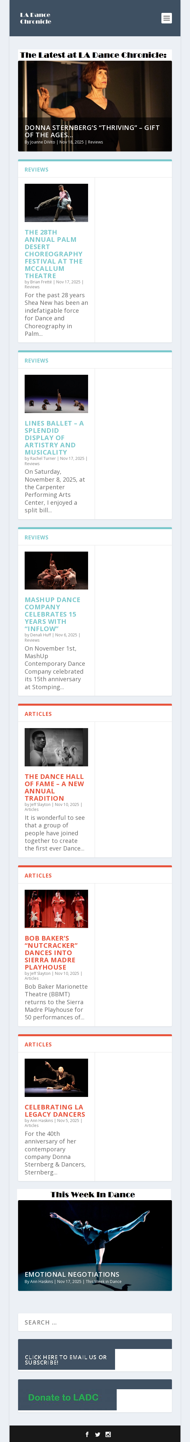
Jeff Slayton (40, 804)
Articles (31, 809)
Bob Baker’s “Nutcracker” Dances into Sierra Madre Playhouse (51, 953)
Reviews (95, 142)
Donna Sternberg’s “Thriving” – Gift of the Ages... (92, 131)
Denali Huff (40, 635)
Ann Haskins (41, 1120)
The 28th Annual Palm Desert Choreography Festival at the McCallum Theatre (54, 254)
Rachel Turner (43, 458)
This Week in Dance (104, 1281)
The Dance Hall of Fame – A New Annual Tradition (54, 787)
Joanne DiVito (42, 142)
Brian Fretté (41, 282)
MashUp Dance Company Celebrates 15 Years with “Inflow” (53, 614)
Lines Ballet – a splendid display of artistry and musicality (54, 438)
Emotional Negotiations (72, 1274)
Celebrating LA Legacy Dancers (55, 1111)
